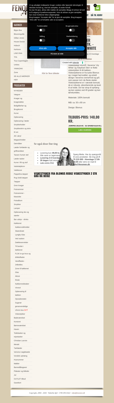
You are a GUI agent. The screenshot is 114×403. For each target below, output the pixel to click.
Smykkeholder (19, 125)
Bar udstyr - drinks (21, 219)
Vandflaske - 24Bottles (20, 263)
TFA (15, 57)
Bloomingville (19, 34)
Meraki (16, 344)
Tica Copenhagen (21, 61)
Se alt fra (85, 59)
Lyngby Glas (20, 235)
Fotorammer (19, 189)
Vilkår (74, 15)
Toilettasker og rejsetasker (19, 335)
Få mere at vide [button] (57, 226)
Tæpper (17, 182)
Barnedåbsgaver (20, 367)
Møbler (16, 364)
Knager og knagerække (19, 100)
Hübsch (17, 46)
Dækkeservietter (21, 242)
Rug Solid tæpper (21, 178)
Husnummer (19, 360)
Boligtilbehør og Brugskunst (20, 107)
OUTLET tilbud (20, 379)
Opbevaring (18, 117)
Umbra (16, 65)
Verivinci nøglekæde (22, 352)
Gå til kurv (96, 15)
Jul (15, 375)
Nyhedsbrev (54, 15)
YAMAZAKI (18, 69)
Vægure (17, 95)
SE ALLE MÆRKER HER (22, 78)
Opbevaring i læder (21, 121)
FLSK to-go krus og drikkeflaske (22, 255)
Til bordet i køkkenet (19, 248)
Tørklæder (18, 348)
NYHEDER (18, 91)
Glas (17, 272)
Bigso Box (18, 30)
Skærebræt (19, 231)
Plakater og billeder (21, 371)
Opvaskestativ (20, 299)
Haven (16, 329)
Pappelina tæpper (21, 174)
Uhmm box (21, 310)
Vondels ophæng (20, 356)
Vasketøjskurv (19, 166)
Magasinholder (20, 140)
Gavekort (17, 383)
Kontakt (84, 15)
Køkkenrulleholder (22, 227)
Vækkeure (18, 170)
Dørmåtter (18, 144)
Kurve (16, 113)
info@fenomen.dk (81, 164)
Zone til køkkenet (22, 269)
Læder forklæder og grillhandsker (21, 149)
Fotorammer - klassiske (19, 195)
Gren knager (19, 185)
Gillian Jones (19, 38)
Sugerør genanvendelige (21, 304)
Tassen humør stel (21, 155)
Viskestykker (57, 36)
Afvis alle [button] (43, 221)
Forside (42, 36)
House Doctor (19, 42)
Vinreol (18, 288)
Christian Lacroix (20, 341)
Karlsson (17, 49)
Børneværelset (20, 326)
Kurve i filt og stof (21, 162)
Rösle (17, 280)
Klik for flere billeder (50, 73)
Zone (16, 72)
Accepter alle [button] (71, 221)
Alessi (17, 276)
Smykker (17, 204)
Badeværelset (19, 318)
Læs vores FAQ (47, 163)
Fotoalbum (18, 201)
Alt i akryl (17, 136)
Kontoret (17, 322)
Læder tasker (19, 159)
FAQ (65, 15)
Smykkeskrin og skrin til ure (22, 130)
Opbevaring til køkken (20, 293)
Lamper (17, 208)
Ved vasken (19, 239)
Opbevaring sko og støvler (21, 214)
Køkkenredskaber (22, 284)
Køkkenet (49, 36)
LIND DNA (18, 53)
